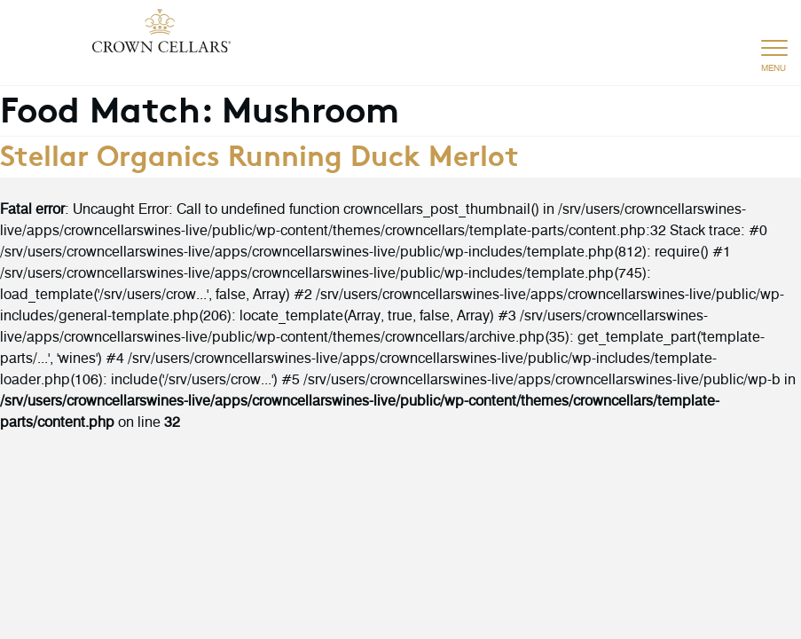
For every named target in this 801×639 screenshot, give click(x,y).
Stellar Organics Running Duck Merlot (259, 153)
